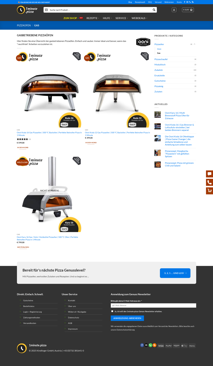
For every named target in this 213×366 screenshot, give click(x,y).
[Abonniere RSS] (193, 2)
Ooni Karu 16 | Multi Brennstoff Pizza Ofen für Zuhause (177, 115)
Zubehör (158, 70)
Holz (159, 49)
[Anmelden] (174, 10)
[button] (188, 10)
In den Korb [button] (22, 147)
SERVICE (122, 18)
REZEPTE (93, 18)
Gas (158, 53)
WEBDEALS (139, 18)
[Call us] (190, 2)
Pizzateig (158, 86)
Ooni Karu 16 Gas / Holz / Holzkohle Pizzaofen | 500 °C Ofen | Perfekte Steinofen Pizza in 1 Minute (47, 238)
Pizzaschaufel (160, 59)
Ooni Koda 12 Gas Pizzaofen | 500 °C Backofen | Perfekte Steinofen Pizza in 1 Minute (117, 133)
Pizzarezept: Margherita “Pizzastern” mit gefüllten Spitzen (177, 154)
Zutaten (158, 91)
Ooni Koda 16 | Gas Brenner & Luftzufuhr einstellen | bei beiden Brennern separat (179, 127)
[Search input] (100, 10)
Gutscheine (160, 80)
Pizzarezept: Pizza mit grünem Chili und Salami (179, 164)
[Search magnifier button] (154, 10)
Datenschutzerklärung (126, 330)
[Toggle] (194, 44)
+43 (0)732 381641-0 (73, 350)
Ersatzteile (159, 75)
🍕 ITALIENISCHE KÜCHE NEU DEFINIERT (34, 2)
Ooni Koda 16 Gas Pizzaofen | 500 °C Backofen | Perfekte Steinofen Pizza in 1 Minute (49, 133)
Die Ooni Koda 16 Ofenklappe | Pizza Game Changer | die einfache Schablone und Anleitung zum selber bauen (179, 140)
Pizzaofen (24, 25)
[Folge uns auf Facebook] (184, 2)
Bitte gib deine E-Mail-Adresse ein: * (126, 301)
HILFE (107, 18)
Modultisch (160, 64)
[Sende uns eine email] (187, 2)
